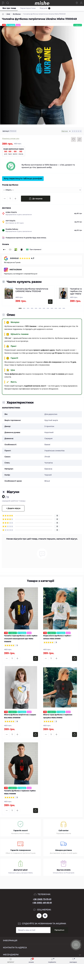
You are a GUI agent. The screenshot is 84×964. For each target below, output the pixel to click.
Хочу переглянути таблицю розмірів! (23, 178)
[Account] (81, 3)
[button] (40, 124)
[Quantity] (10, 198)
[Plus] (15, 198)
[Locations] (77, 3)
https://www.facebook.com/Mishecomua (45, 916)
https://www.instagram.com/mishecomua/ (39, 916)
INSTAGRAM (15, 269)
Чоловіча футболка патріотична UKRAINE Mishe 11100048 (31, 290)
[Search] (7, 3)
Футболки (17, 14)
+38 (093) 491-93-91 (42, 903)
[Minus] (4, 198)
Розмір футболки (10, 185)
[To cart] (50, 301)
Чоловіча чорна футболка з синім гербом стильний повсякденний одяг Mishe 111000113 (20, 639)
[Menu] (3, 3)
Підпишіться (59, 930)
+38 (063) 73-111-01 (42, 899)
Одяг (8, 14)
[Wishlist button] (73, 139)
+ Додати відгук (13, 508)
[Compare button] (79, 139)
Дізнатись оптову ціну (10, 138)
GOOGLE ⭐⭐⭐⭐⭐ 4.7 (21, 258)
